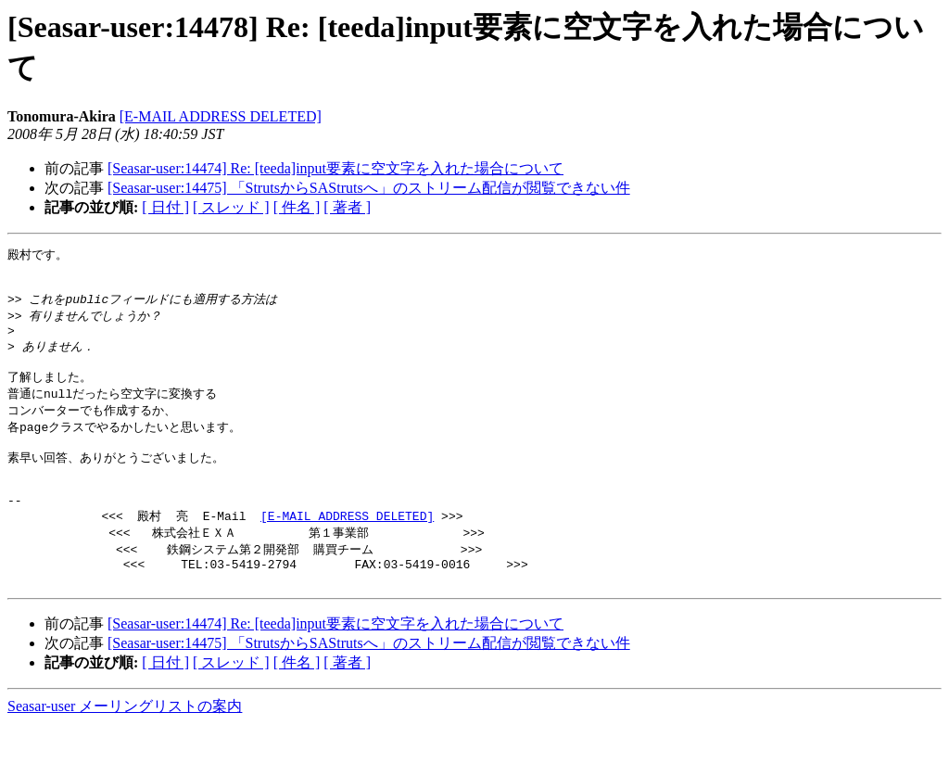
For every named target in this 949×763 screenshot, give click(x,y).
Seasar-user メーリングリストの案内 (124, 745)
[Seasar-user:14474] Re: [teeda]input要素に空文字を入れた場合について (335, 168)
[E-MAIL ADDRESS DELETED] (221, 116)
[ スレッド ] (231, 207)
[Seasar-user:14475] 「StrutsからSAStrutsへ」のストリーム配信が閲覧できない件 (369, 188)
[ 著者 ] (347, 207)
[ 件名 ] (297, 207)
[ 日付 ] (165, 207)
